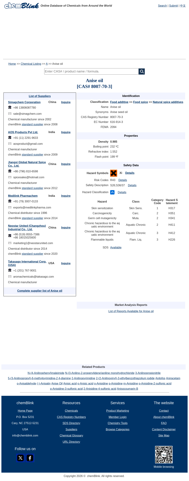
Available (116, 247)
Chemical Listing (31, 63)
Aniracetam (173, 378)
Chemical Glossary (71, 435)
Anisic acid (70, 383)
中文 (183, 5)
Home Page (25, 410)
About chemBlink (163, 417)
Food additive (119, 102)
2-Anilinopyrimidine (83, 378)
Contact (164, 410)
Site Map (163, 435)
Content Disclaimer (164, 429)
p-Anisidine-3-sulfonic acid (66, 388)
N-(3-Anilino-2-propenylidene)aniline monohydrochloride (99, 373)
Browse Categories (117, 429)
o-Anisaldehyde (26, 383)
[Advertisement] (94, 34)
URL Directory (71, 441)
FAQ (164, 423)
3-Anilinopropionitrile (148, 373)
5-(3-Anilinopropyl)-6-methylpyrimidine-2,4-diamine (39, 378)
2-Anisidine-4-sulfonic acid (100, 388)
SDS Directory (71, 423)
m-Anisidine (130, 383)
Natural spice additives (168, 102)
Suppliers (71, 429)
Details (129, 172)
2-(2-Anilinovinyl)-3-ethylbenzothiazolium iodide (125, 378)
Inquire (65, 102)
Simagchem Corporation (24, 102)
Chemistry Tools (118, 423)
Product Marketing (117, 410)
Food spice (140, 102)
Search (162, 5)
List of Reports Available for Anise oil (131, 311)
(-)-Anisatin (44, 383)
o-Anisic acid (85, 383)
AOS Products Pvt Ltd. (23, 132)
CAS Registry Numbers (71, 417)
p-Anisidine (116, 383)
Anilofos (160, 378)
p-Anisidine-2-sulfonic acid (155, 383)
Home (12, 63)
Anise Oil (57, 383)
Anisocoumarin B (127, 388)
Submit (173, 5)
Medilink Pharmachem (23, 195)
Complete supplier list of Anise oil (39, 290)
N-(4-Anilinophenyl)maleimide (46, 373)
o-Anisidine (101, 383)
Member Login (118, 417)
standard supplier (32, 124)
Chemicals (71, 410)
